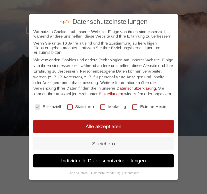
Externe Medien (150, 104)
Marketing (113, 104)
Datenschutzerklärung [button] (106, 170)
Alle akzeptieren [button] (103, 124)
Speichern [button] (103, 141)
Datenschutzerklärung (136, 85)
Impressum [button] (131, 170)
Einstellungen (111, 91)
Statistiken (80, 104)
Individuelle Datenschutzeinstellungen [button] (103, 158)
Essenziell (48, 104)
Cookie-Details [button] (78, 170)
